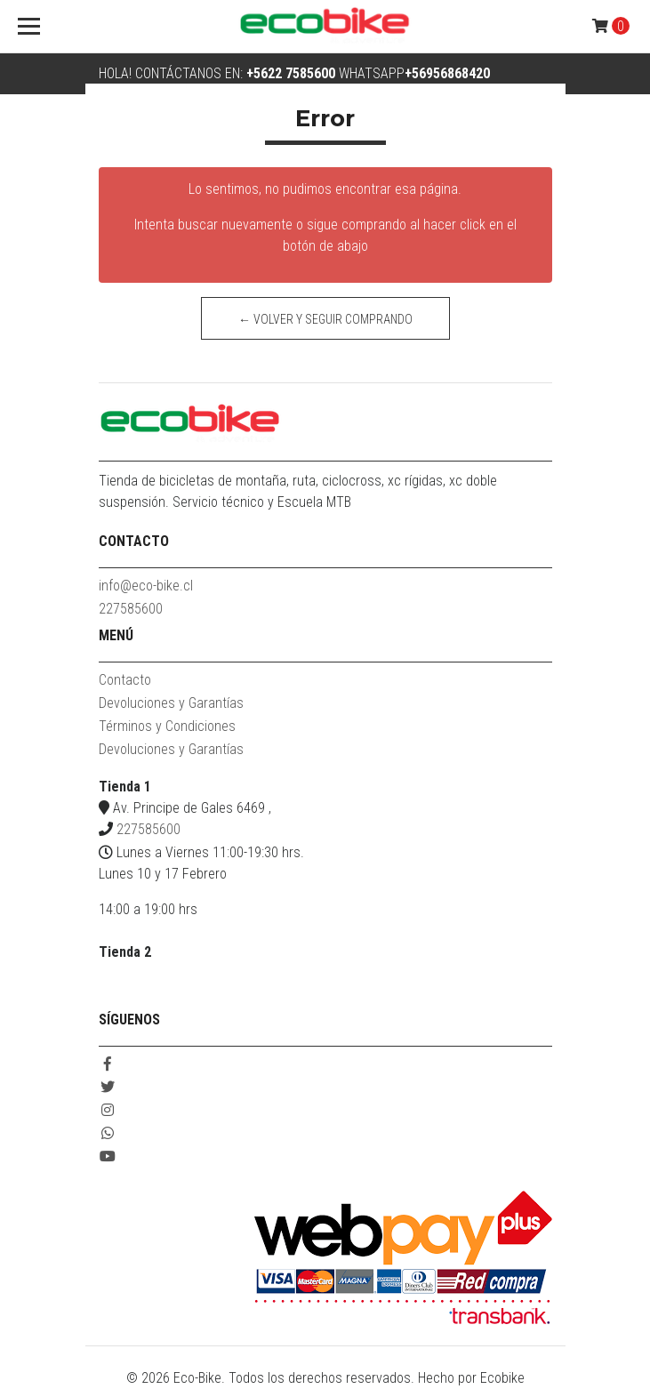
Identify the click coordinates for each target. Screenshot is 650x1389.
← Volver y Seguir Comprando (325, 319)
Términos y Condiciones (167, 726)
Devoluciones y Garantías (171, 702)
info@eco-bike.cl (146, 585)
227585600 (131, 608)
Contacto (125, 679)
